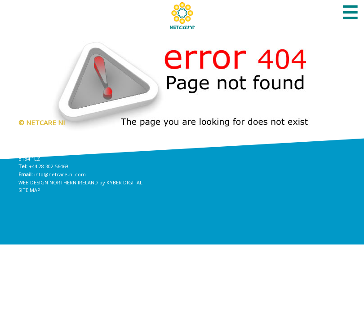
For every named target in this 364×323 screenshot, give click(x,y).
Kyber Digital (124, 182)
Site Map (29, 190)
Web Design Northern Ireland (58, 182)
